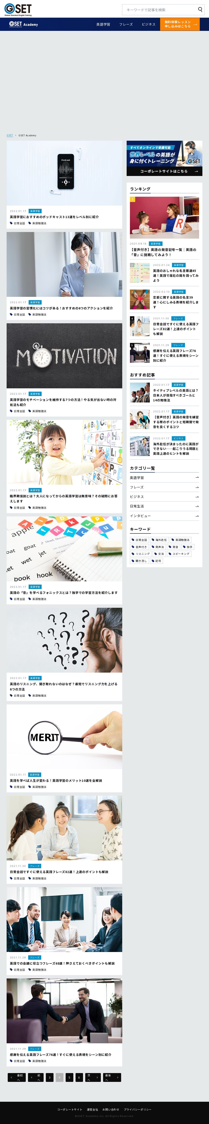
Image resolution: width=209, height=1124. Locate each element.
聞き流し (139, 561)
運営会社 (92, 1109)
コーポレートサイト (69, 1109)
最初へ (17, 1077)
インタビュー (140, 515)
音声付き (139, 547)
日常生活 (137, 506)
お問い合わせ (110, 1109)
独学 (188, 547)
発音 (173, 547)
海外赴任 (159, 540)
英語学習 (103, 24)
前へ (35, 1077)
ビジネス (149, 24)
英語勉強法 (181, 540)
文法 (159, 553)
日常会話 (139, 540)
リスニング (141, 553)
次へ (92, 1077)
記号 (156, 561)
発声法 (158, 547)
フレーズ (126, 24)
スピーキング (179, 553)
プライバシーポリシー (138, 1109)
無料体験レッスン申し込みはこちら (178, 24)
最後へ (111, 1077)
